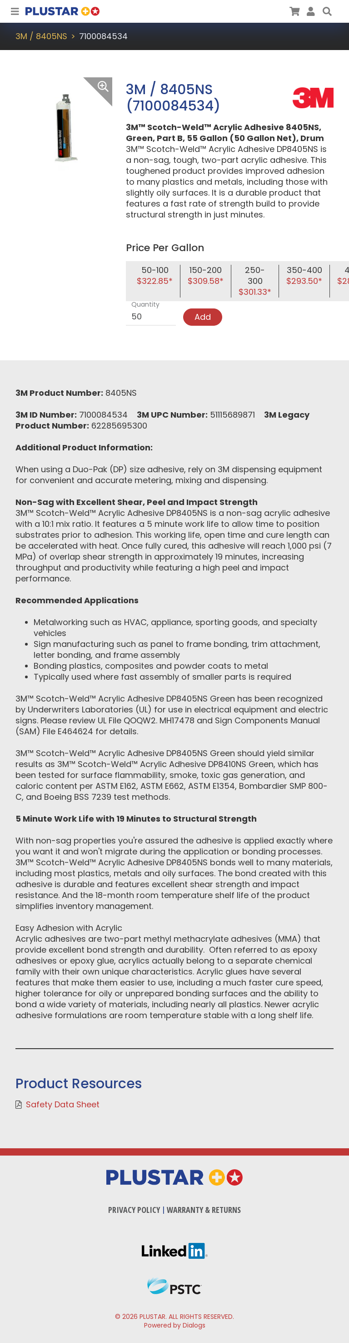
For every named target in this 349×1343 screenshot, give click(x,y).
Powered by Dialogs (174, 1325)
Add (202, 317)
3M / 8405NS (41, 36)
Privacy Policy (134, 1209)
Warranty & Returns (204, 1209)
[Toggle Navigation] (15, 11)
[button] (327, 11)
